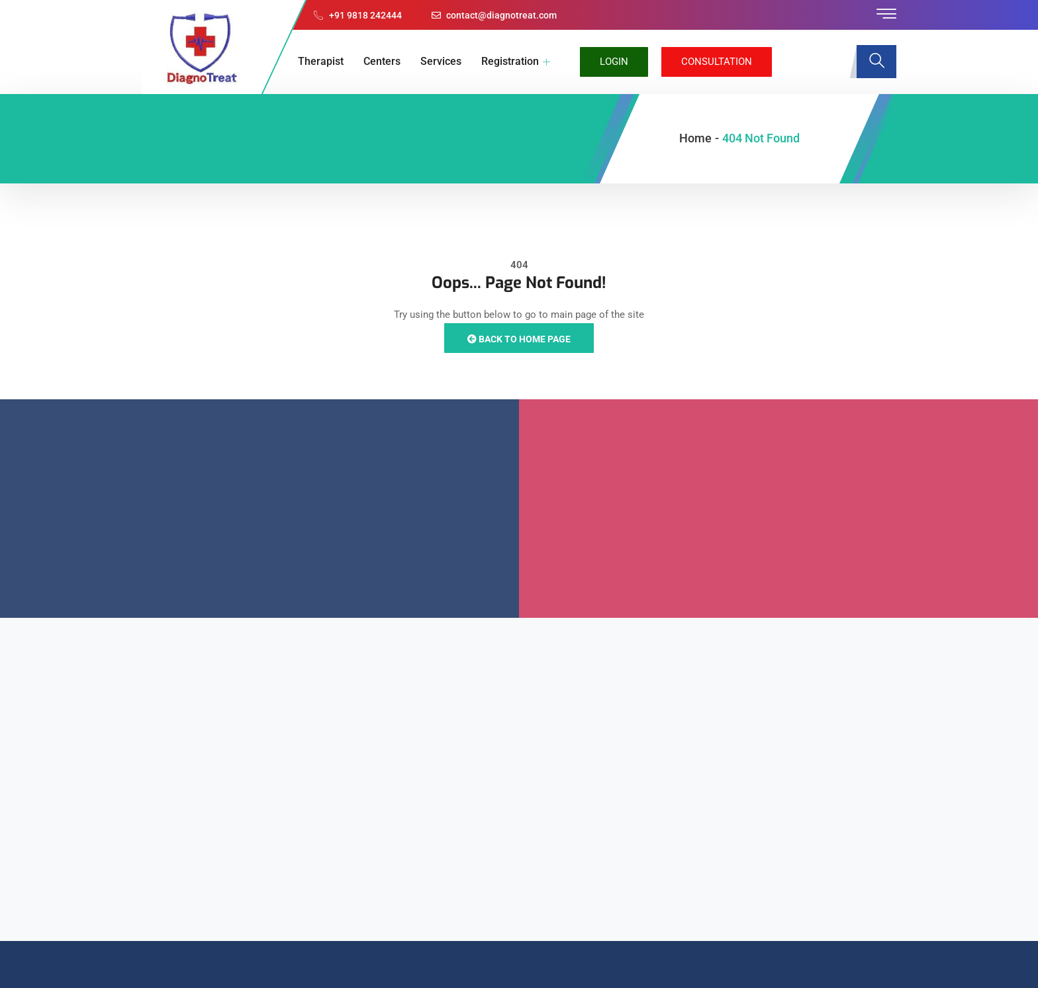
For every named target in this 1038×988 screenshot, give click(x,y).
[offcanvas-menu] (886, 14)
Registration (515, 61)
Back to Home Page (519, 339)
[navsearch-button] (876, 61)
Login (614, 62)
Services (440, 61)
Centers (382, 61)
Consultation (716, 62)
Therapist (321, 61)
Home (695, 138)
